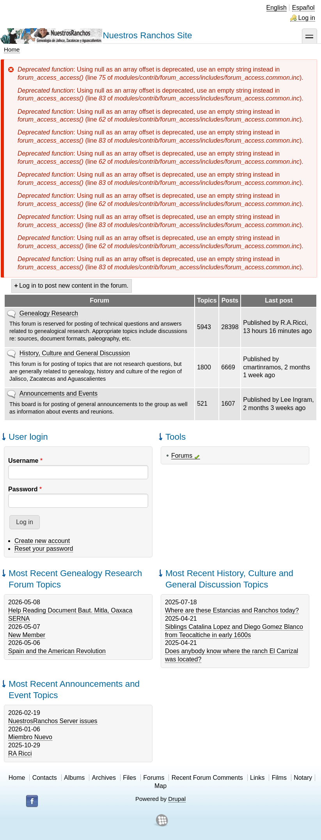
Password (23, 489)
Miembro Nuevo (30, 737)
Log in (306, 17)
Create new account (42, 540)
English (276, 7)
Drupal (177, 798)
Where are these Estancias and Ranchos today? (232, 610)
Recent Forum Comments (207, 777)
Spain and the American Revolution (57, 651)
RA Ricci (20, 753)
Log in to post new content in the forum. (73, 285)
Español (303, 7)
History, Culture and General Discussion (75, 353)
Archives (104, 777)
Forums (181, 455)
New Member (26, 635)
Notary (303, 777)
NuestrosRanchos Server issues (53, 721)
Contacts (44, 777)
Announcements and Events (59, 393)
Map (160, 786)
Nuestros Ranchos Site (147, 35)
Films (279, 777)
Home (12, 49)
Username (23, 460)
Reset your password (43, 548)
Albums (74, 777)
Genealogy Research (49, 313)
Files (129, 777)
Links (257, 777)
